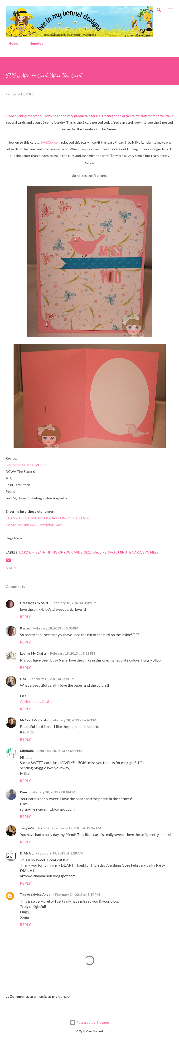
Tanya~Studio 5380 (35, 828)
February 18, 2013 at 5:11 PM (72, 653)
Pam (23, 792)
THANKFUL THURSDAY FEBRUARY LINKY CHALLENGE (48, 518)
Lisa (23, 679)
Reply (25, 616)
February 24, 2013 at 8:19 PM (77, 894)
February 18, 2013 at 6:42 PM (73, 720)
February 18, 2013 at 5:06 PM (55, 628)
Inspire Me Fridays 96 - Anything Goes (34, 525)
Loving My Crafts (33, 653)
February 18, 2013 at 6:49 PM (59, 751)
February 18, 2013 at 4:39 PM (74, 603)
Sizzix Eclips (95, 552)
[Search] (159, 8)
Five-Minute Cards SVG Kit (26, 465)
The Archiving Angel (35, 894)
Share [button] (11, 568)
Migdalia (27, 751)
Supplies (33, 43)
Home (10, 43)
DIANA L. (27, 853)
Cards (24, 552)
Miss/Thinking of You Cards (57, 552)
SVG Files (151, 552)
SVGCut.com (50, 142)
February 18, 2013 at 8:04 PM (52, 792)
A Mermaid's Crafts (36, 701)
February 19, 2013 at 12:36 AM (77, 828)
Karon (25, 628)
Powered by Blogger (89, 1022)
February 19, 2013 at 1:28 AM (60, 853)
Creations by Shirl (34, 603)
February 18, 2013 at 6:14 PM (52, 679)
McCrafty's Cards (34, 720)
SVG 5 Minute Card (124, 552)
